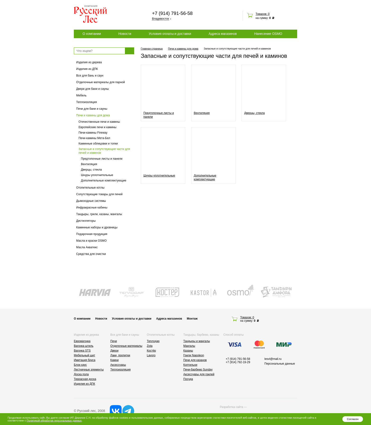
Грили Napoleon (193, 355)
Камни (114, 360)
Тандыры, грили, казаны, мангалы (99, 214)
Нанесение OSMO (268, 34)
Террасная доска (85, 379)
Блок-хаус (80, 364)
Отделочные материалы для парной (100, 82)
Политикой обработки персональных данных (54, 420)
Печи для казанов (195, 360)
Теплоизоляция (86, 102)
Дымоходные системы (91, 201)
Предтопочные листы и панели (101, 158)
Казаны (188, 350)
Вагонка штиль (83, 346)
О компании (92, 34)
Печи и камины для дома (93, 115)
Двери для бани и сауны (92, 88)
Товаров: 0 (262, 14)
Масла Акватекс (87, 247)
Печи (113, 341)
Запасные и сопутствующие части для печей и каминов (104, 150)
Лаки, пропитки (120, 355)
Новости (124, 34)
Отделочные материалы (126, 346)
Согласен (352, 419)
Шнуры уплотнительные (97, 175)
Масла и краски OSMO (91, 240)
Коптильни (190, 364)
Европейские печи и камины (97, 127)
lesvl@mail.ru (273, 359)
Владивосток (160, 18)
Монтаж (192, 318)
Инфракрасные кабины (91, 207)
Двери (114, 350)
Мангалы (189, 346)
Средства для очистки (91, 254)
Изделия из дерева (89, 62)
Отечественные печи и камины (99, 121)
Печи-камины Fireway (93, 132)
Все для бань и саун (89, 75)
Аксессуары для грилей (198, 374)
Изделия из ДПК (87, 69)
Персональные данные (280, 363)
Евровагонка (82, 341)
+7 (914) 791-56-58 (172, 13)
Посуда (188, 379)
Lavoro (151, 355)
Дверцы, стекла (91, 169)
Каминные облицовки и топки (98, 143)
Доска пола (81, 374)
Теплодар (153, 341)
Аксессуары (118, 364)
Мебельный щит (84, 355)
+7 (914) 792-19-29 (238, 362)
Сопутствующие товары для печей (99, 194)
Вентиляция (89, 164)
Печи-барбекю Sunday (198, 369)
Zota (150, 346)
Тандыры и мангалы (196, 341)
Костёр (151, 350)
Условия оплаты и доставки (170, 34)
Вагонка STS (82, 350)
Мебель (81, 95)
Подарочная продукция (91, 234)
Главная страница (152, 48)
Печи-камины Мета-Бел (94, 138)
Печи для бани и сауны (91, 108)
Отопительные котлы (90, 187)
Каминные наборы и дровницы (97, 227)
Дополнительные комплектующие (103, 180)
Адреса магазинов (223, 34)
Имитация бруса (84, 360)
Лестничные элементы (89, 369)
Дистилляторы (86, 220)
